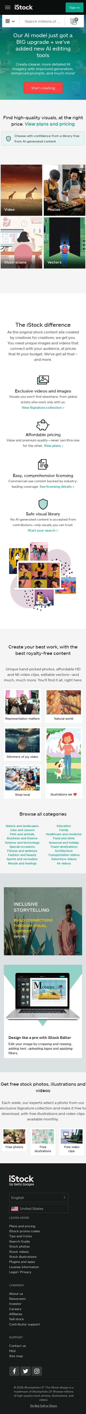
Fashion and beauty (22, 855)
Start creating (43, 88)
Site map (16, 1356)
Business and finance (22, 838)
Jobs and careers (22, 830)
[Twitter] (25, 1371)
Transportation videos (64, 855)
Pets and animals (22, 834)
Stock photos (19, 1246)
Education (64, 826)
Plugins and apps (22, 1262)
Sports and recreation (22, 859)
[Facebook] (14, 1371)
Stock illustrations (22, 1257)
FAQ (12, 1351)
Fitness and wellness (22, 851)
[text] (42, 21)
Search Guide (19, 1241)
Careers (15, 1309)
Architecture (64, 851)
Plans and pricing (22, 1226)
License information (24, 1267)
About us (16, 1294)
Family (63, 830)
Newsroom (17, 1299)
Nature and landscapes (22, 826)
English (39, 1197)
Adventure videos (64, 859)
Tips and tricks (20, 1236)
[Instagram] (37, 1371)
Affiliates (15, 1314)
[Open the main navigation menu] (7, 7)
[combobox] (10, 21)
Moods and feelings (22, 863)
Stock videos (19, 1251)
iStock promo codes (24, 1231)
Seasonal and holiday (64, 842)
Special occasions (22, 846)
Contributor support (24, 1324)
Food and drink (64, 838)
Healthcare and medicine (64, 834)
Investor (15, 1304)
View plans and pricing (50, 123)
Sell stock (16, 1319)
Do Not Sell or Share (43, 1405)
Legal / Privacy (20, 1272)
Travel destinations (64, 846)
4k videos (64, 863)
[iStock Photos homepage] (24, 7)
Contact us (17, 1346)
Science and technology (22, 842)
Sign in (74, 7)
